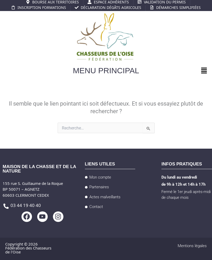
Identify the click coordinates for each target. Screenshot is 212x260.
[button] (204, 71)
